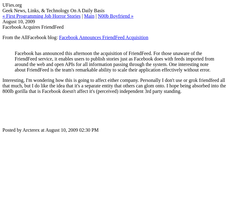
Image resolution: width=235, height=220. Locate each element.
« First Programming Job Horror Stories (41, 16)
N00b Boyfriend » (115, 16)
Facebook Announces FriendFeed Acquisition (103, 37)
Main (89, 16)
